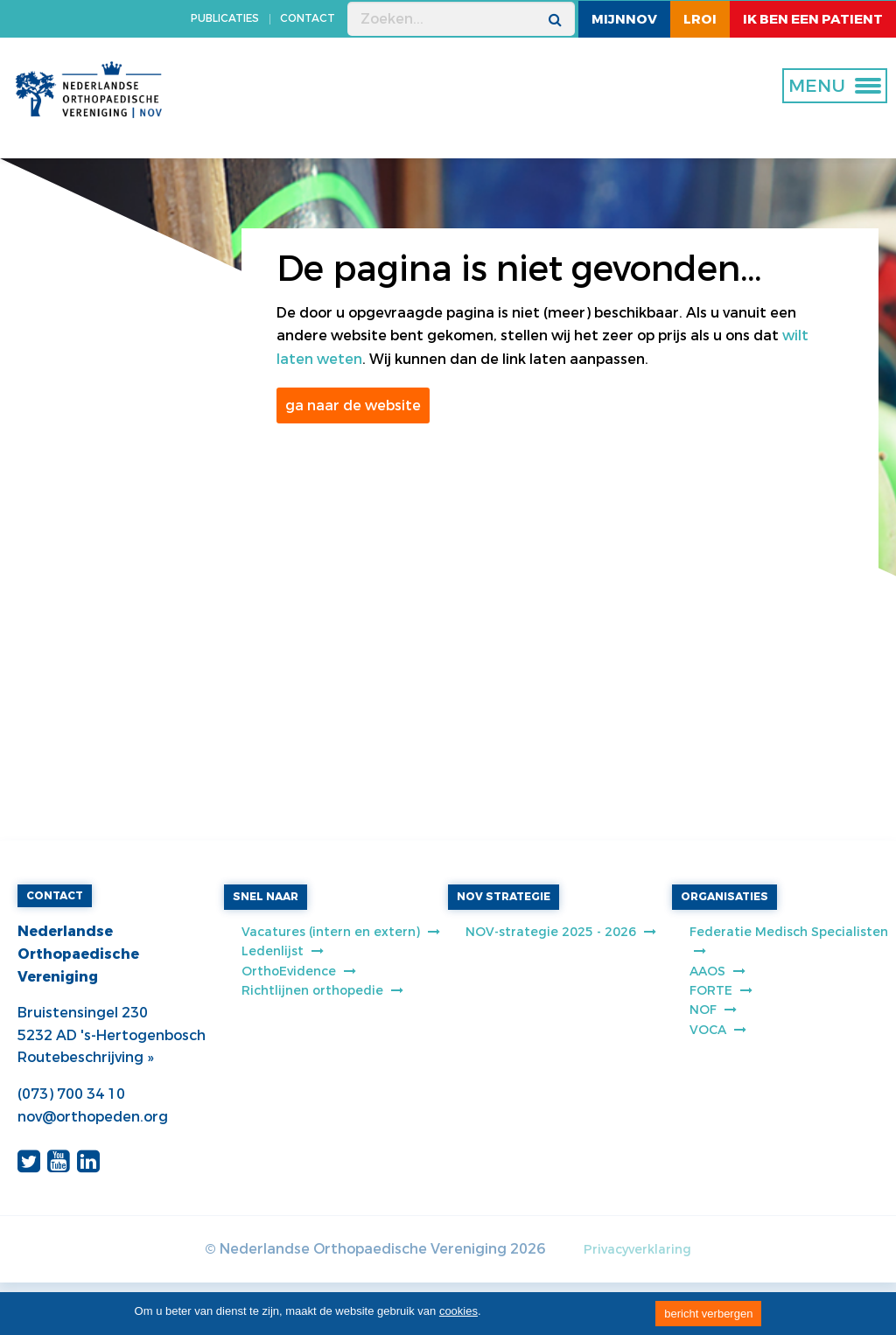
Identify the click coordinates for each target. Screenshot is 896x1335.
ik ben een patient (813, 19)
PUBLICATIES (225, 18)
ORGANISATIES (724, 897)
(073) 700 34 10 (71, 1094)
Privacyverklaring (637, 1249)
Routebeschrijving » (85, 1057)
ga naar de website (353, 405)
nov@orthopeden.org (93, 1117)
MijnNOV (624, 19)
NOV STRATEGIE (503, 897)
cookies (458, 1311)
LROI (700, 19)
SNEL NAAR (265, 897)
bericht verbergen (708, 1313)
